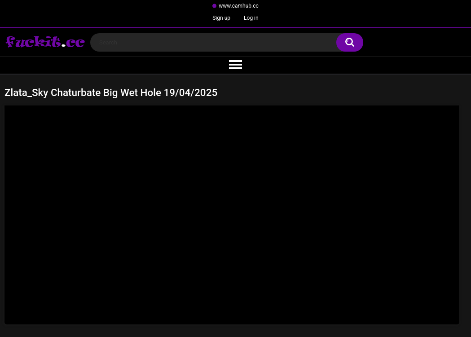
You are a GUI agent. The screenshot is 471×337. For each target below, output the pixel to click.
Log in (251, 18)
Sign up (221, 18)
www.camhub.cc (239, 6)
